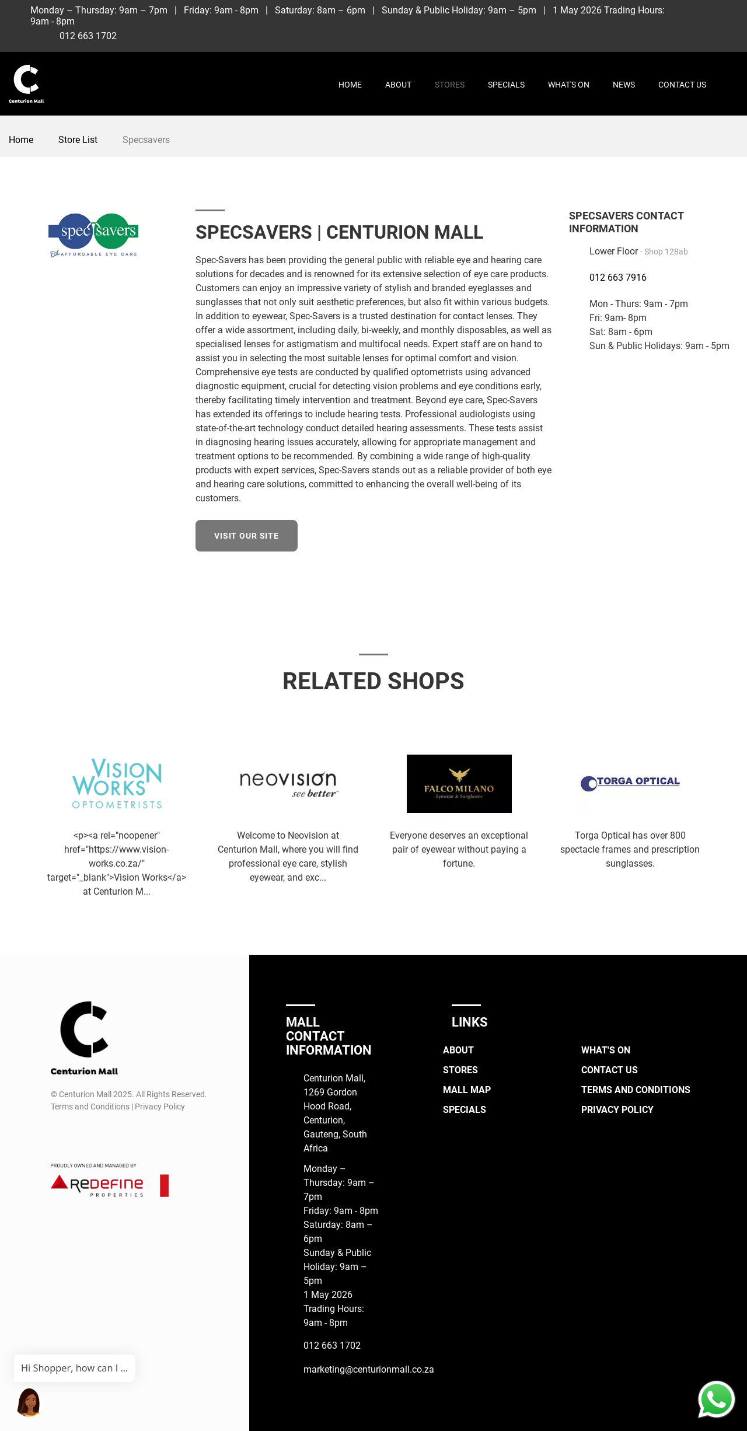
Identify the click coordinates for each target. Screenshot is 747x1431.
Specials (506, 84)
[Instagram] (705, 14)
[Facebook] (684, 14)
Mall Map (467, 1089)
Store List (77, 139)
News (624, 84)
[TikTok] (727, 14)
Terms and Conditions (635, 1089)
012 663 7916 (618, 277)
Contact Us (682, 84)
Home (350, 84)
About (398, 84)
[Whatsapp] (705, 33)
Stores (450, 84)
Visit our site (246, 535)
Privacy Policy (617, 1109)
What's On (568, 84)
